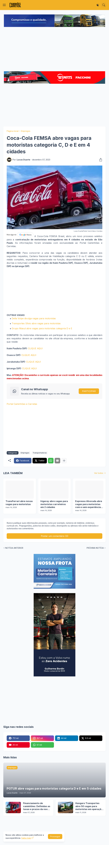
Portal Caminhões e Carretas (22, 404)
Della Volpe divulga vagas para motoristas (34, 318)
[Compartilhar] (99, 159)
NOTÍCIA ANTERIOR (14, 548)
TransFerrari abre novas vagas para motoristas (19, 503)
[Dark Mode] (98, 4)
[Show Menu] (4, 4)
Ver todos (98, 473)
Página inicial (12, 131)
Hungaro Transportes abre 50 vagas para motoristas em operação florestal (89, 806)
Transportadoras (40, 453)
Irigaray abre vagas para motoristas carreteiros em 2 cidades (54, 504)
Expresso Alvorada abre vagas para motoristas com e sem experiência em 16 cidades (88, 504)
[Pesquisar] (103, 4)
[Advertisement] (54, 49)
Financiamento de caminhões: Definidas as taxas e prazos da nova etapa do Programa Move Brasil (37, 806)
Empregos (25, 131)
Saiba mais (26, 838)
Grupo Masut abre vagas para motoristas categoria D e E (42, 328)
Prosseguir (55, 836)
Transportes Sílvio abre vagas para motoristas (36, 323)
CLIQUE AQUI (35, 348)
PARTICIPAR (89, 391)
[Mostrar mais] (64, 460)
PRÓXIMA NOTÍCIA (95, 548)
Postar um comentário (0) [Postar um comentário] (54, 536)
